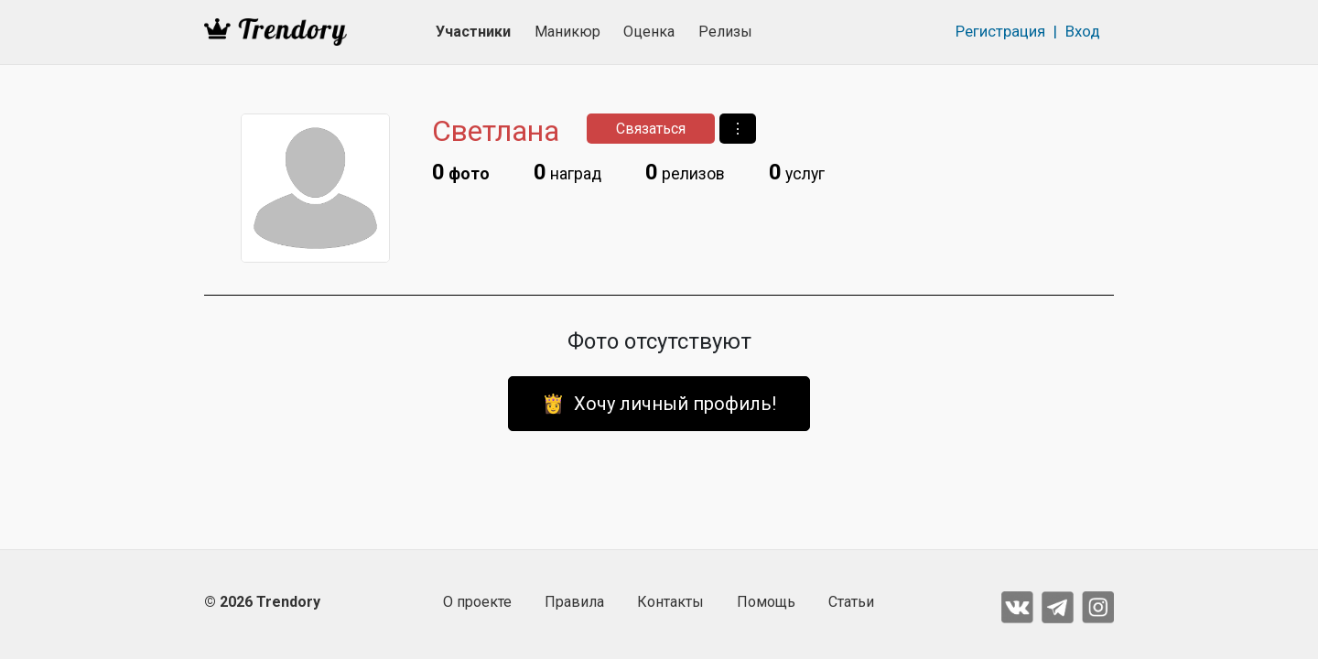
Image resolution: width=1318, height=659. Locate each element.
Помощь (766, 601)
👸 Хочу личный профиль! (659, 404)
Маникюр (567, 31)
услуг (797, 172)
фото (461, 172)
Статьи (851, 601)
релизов (685, 172)
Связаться (651, 128)
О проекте (477, 601)
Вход (1082, 31)
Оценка (649, 31)
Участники (473, 31)
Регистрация (1000, 31)
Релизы (725, 31)
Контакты (670, 601)
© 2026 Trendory (262, 601)
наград (567, 172)
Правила (574, 601)
